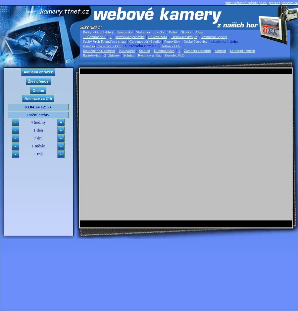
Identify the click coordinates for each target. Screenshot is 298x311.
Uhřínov (114, 55)
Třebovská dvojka (184, 37)
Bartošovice (91, 55)
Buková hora (157, 37)
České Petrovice (195, 41)
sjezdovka (218, 41)
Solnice (129, 55)
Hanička (89, 46)
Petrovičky (172, 41)
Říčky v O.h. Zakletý (98, 32)
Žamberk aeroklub (197, 51)
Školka (186, 32)
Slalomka (143, 32)
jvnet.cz (274, 3)
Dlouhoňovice (164, 51)
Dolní (173, 32)
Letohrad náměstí (242, 51)
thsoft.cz (244, 3)
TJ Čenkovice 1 (94, 37)
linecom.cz (290, 3)
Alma (199, 32)
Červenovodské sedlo (145, 41)
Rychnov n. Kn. (149, 55)
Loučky (159, 32)
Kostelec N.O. (175, 55)
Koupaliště (127, 51)
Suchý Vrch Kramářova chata (104, 41)
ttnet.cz (231, 3)
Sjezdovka (124, 32)
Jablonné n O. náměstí (99, 51)
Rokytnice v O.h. (108, 46)
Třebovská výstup (214, 37)
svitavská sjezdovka (130, 37)
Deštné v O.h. (171, 46)
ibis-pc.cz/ (260, 3)
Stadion (144, 51)
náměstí (220, 51)
